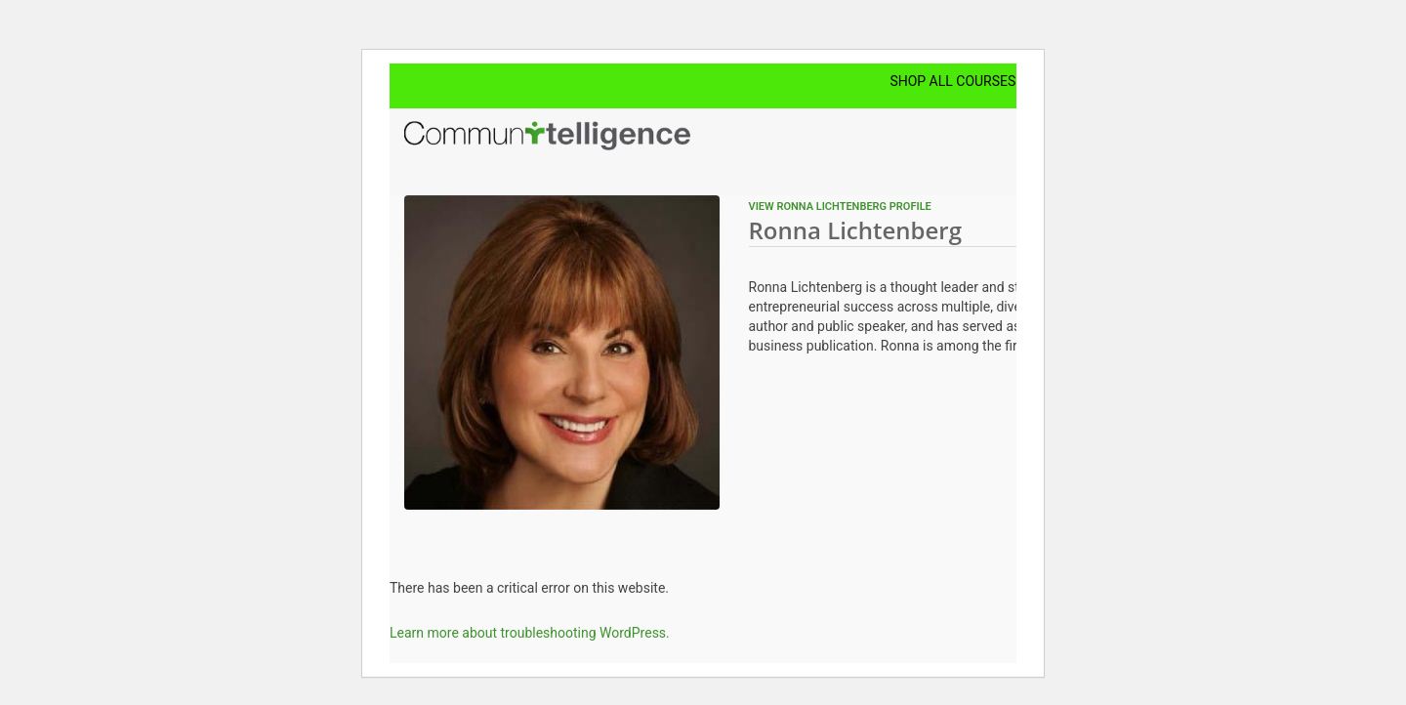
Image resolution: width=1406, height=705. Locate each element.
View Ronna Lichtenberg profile (840, 206)
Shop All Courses (952, 81)
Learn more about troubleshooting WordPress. (530, 633)
